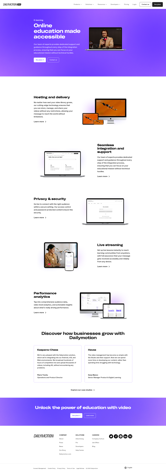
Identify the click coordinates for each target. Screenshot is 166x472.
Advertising (80, 439)
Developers (79, 446)
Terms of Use (71, 468)
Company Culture (98, 439)
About (61, 439)
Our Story (62, 450)
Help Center (80, 450)
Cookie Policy (51, 468)
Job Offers (95, 443)
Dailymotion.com (65, 454)
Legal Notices (80, 468)
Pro (77, 443)
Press (61, 443)
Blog (93, 446)
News (61, 446)
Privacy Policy (61, 468)
